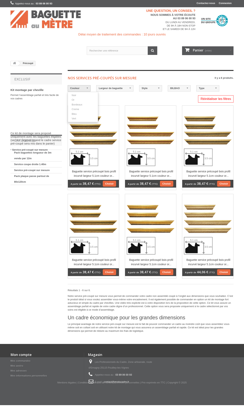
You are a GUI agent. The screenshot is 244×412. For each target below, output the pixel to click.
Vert (74, 118)
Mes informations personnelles (28, 375)
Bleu (74, 113)
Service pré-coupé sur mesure (30, 149)
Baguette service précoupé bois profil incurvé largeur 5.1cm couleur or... (94, 173)
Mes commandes (20, 360)
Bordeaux (77, 104)
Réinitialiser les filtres (216, 99)
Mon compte (21, 354)
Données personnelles (127, 389)
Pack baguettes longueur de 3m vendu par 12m (32, 179)
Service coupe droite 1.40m (30, 187)
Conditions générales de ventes (95, 389)
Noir (74, 95)
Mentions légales (66, 389)
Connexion (225, 3)
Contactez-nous (206, 3)
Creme (75, 109)
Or (73, 99)
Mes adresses (18, 370)
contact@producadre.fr (116, 381)
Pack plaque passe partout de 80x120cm (31, 202)
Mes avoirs (16, 365)
